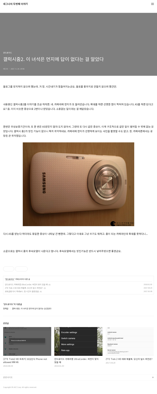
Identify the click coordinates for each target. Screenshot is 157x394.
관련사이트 (8, 377)
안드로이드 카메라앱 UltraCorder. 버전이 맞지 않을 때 (26, 284)
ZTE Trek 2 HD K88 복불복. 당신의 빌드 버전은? (24, 288)
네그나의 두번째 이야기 (15, 4)
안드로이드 (9, 279)
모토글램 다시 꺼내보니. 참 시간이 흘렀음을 (22, 291)
